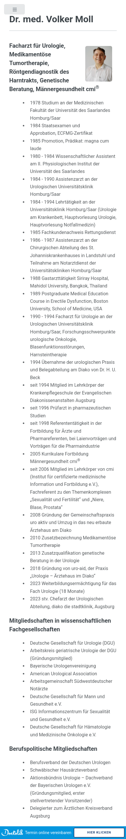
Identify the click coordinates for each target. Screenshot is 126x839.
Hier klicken (99, 832)
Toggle (15, 13)
